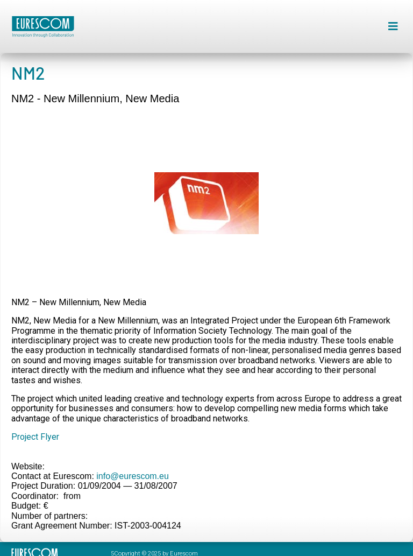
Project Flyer (35, 437)
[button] (392, 26)
